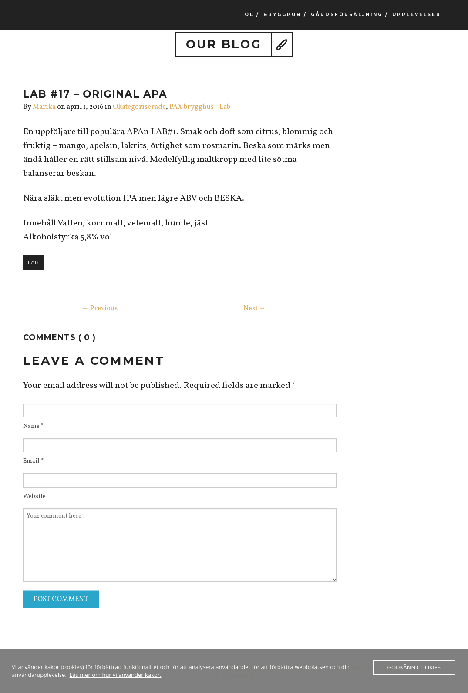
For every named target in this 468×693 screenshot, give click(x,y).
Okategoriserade (139, 107)
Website (34, 497)
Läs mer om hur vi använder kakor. (116, 675)
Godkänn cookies (414, 667)
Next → (254, 308)
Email (33, 461)
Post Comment (61, 599)
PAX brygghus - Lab (199, 107)
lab (33, 262)
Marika (44, 107)
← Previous (100, 308)
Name (33, 427)
